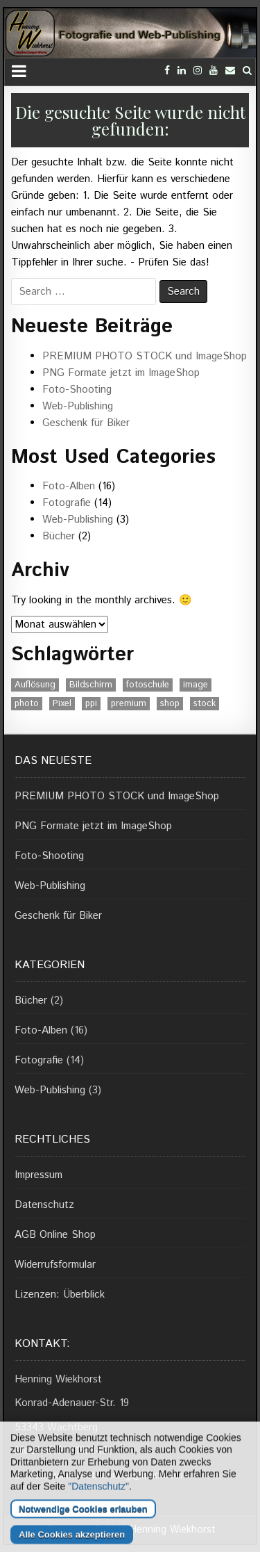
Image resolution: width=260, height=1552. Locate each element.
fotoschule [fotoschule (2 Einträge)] (147, 685)
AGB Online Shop (55, 1234)
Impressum (38, 1175)
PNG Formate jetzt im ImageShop (121, 373)
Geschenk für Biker (86, 423)
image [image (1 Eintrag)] (195, 685)
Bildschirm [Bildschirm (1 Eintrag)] (90, 685)
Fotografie (66, 503)
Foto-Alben (68, 486)
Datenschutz (44, 1205)
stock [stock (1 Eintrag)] (204, 703)
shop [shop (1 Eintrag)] (170, 703)
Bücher (58, 536)
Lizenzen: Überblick (60, 1294)
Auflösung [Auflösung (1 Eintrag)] (35, 685)
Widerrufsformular (55, 1264)
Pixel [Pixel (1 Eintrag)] (62, 703)
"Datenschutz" (98, 1524)
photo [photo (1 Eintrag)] (27, 703)
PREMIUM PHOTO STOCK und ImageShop (144, 356)
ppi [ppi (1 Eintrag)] (91, 703)
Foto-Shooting (77, 389)
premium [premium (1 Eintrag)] (128, 703)
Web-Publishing (77, 406)
